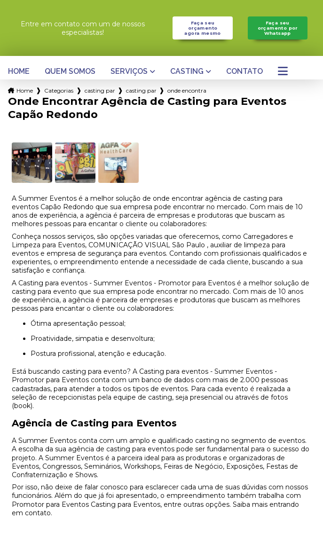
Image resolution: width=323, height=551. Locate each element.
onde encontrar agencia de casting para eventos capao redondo (186, 90)
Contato (244, 71)
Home (19, 71)
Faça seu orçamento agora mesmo (202, 28)
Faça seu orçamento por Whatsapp (278, 28)
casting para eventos (100, 90)
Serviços (129, 71)
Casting (187, 71)
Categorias (58, 90)
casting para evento (141, 90)
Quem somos (70, 71)
